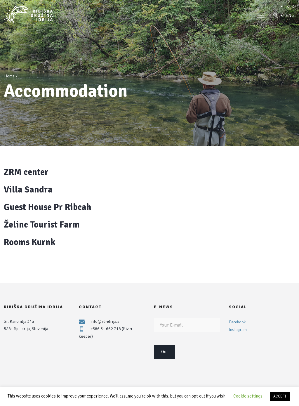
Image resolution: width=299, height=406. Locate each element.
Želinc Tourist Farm (42, 224)
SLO (290, 7)
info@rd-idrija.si (106, 321)
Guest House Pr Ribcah (47, 207)
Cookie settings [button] (248, 396)
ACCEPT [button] (279, 396)
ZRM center (26, 172)
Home (9, 76)
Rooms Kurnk (29, 242)
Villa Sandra (28, 189)
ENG (290, 15)
